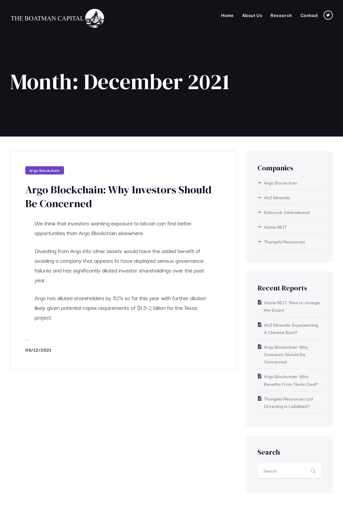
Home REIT (275, 226)
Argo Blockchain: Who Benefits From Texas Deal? (291, 380)
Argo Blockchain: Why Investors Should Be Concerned (118, 196)
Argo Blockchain (44, 170)
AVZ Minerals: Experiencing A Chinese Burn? (291, 328)
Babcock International (287, 211)
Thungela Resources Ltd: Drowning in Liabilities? (289, 402)
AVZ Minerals (277, 197)
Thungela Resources (284, 241)
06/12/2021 (38, 349)
